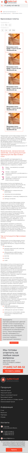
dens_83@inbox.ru (8, 438)
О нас (2, 410)
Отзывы (3, 417)
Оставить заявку (13, 371)
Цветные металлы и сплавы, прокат (12, 399)
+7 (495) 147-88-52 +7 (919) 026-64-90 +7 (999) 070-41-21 (8, 433)
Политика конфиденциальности (17, 446)
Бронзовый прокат (6, 397)
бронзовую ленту (20, 145)
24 (6, 30)
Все (14, 30)
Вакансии (4, 412)
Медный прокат (6, 390)
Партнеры (4, 415)
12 (2, 30)
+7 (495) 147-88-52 (12, 6)
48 (10, 30)
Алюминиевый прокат (8, 401)
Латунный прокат (6, 392)
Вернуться (14, 342)
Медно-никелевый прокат (9, 395)
